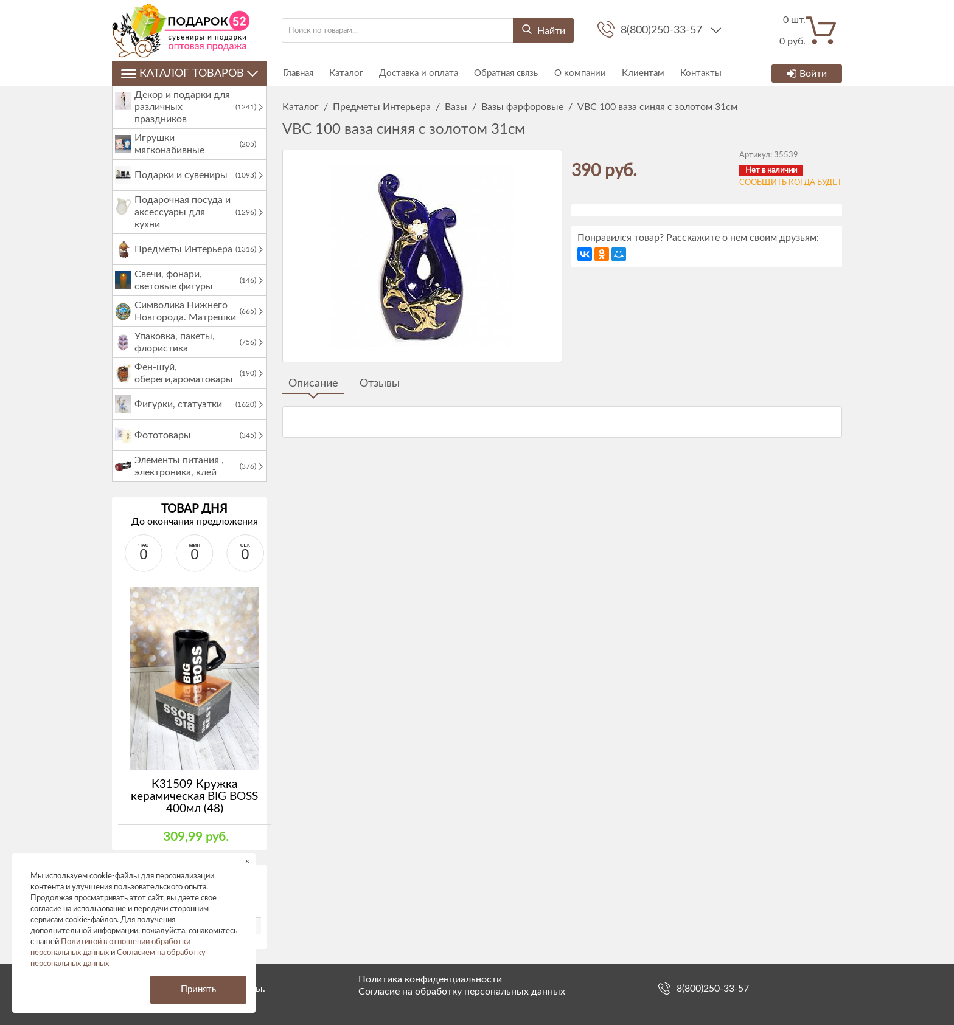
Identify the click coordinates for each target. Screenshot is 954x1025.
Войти (807, 73)
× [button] (247, 861)
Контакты (696, 73)
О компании (576, 73)
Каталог (345, 73)
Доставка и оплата (416, 73)
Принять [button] (198, 989)
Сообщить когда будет (790, 183)
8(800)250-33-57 (663, 30)
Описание (313, 383)
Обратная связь (503, 73)
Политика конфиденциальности (430, 979)
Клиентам (639, 73)
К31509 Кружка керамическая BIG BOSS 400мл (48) (194, 797)
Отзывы (380, 383)
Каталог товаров (189, 73)
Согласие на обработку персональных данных (461, 991)
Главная (297, 73)
